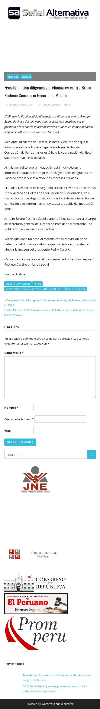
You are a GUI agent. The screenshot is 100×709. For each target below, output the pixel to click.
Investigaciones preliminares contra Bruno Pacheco (33, 289)
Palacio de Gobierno (75, 289)
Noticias (26, 76)
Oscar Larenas (51, 105)
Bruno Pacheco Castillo (18, 283)
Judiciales (13, 76)
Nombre (11, 407)
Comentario (14, 352)
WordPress (48, 704)
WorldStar (67, 704)
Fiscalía (37, 283)
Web (7, 431)
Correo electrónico (19, 419)
